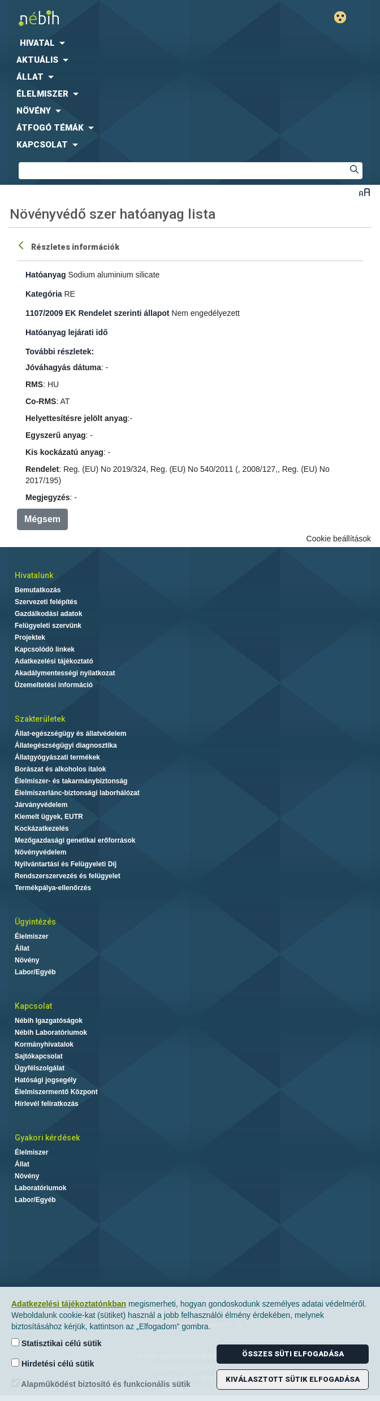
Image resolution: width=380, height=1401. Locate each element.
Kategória (43, 293)
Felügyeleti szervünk (48, 626)
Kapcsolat (33, 1005)
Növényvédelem (40, 852)
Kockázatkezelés (41, 828)
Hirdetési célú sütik (52, 1363)
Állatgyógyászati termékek (57, 757)
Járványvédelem (41, 805)
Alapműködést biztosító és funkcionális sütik (101, 1384)
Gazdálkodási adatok (48, 614)
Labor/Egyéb (35, 972)
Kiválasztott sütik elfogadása (293, 1379)
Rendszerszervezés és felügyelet (67, 876)
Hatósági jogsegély (45, 1080)
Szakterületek (40, 718)
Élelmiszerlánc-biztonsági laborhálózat (77, 793)
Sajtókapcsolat (39, 1056)
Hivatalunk (34, 575)
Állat (22, 948)
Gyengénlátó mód (344, 17)
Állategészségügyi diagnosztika (66, 745)
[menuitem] (190, 42)
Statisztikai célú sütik (56, 1343)
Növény (27, 960)
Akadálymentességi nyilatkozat (65, 673)
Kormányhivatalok (44, 1044)
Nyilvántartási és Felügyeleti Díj (65, 864)
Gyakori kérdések (47, 1137)
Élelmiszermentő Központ (56, 1092)
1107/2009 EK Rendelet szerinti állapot (97, 313)
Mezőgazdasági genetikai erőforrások (75, 840)
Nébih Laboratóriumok (51, 1032)
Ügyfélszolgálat (39, 1068)
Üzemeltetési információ (54, 685)
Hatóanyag (45, 274)
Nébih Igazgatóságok (49, 1021)
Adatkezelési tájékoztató (54, 661)
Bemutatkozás (38, 590)
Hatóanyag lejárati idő (66, 332)
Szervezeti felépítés (46, 602)
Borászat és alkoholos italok (60, 769)
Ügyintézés (35, 921)
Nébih (95, 18)
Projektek (30, 637)
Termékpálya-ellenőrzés (53, 888)
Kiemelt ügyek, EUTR (49, 817)
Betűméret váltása (364, 192)
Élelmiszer (31, 936)
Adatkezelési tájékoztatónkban (68, 1303)
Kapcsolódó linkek (45, 649)
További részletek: (59, 351)
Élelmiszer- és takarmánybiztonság (71, 781)
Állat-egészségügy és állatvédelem (70, 734)
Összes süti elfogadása (293, 1354)
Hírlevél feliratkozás (47, 1104)
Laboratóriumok (40, 1188)
